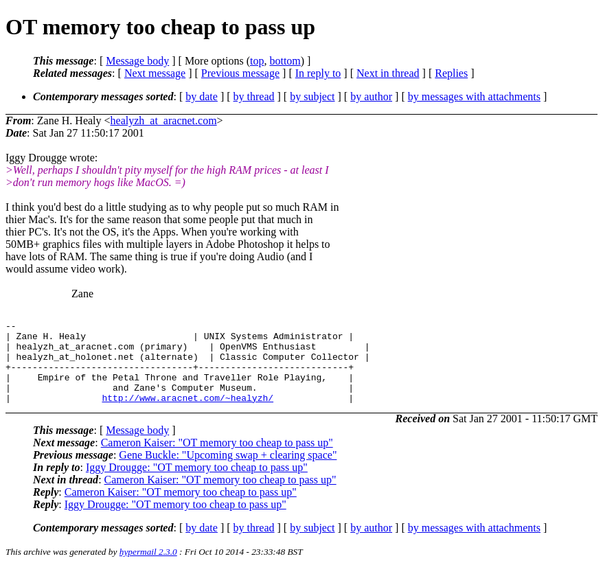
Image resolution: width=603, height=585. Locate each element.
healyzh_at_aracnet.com (164, 120)
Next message (154, 73)
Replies (451, 73)
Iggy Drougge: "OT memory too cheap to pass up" (197, 484)
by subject (312, 96)
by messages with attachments (474, 96)
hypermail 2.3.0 (148, 568)
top (257, 61)
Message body (137, 61)
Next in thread (388, 73)
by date (201, 96)
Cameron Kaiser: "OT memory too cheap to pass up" (217, 459)
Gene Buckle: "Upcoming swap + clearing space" (228, 471)
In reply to (318, 73)
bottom (284, 61)
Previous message (240, 73)
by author (371, 96)
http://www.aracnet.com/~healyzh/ (187, 414)
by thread (254, 96)
